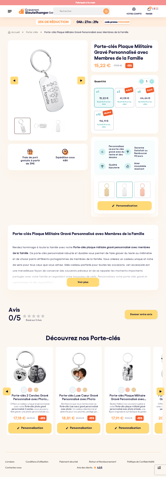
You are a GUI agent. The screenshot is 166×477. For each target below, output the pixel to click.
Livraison (9, 461)
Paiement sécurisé (68, 461)
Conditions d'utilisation (37, 461)
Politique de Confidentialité (140, 461)
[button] (10, 11)
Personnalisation (126, 205)
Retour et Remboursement (102, 461)
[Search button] (106, 11)
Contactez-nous (13, 467)
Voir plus (83, 282)
